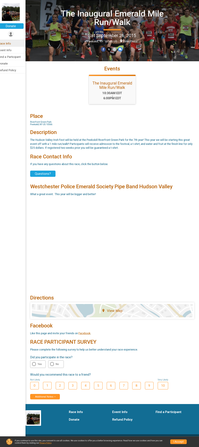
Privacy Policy (45, 443)
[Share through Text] (122, 49)
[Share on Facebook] (105, 49)
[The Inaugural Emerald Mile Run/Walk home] (15, 12)
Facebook (89, 336)
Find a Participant (13, 56)
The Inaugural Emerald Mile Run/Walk (114, 18)
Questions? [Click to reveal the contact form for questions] (47, 179)
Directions (132, 41)
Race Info (8, 43)
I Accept (178, 441)
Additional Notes (48, 399)
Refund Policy (11, 70)
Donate (15, 26)
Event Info (9, 50)
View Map (114, 314)
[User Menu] (15, 34)
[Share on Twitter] (111, 49)
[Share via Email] (116, 49)
